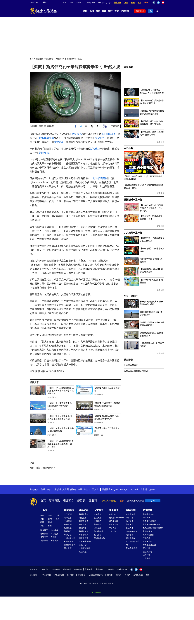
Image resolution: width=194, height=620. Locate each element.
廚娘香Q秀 (130, 538)
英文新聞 (117, 2)
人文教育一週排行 (133, 232)
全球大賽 (54, 540)
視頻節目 (39, 59)
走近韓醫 (112, 531)
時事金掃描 (83, 521)
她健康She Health (116, 518)
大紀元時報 (59, 575)
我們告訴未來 (148, 514)
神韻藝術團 (46, 575)
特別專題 (128, 360)
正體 (88, 2)
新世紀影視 (138, 575)
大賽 (71, 2)
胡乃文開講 (113, 521)
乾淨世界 (71, 575)
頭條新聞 (128, 67)
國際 (42, 515)
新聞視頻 (69, 510)
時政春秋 (82, 524)
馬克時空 (82, 545)
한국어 (152, 489)
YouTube (163, 2)
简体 (93, 2)
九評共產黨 (147, 531)
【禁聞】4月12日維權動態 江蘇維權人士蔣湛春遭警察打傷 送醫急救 (60, 391)
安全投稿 (88, 569)
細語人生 (82, 552)
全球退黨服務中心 (96, 575)
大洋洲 (65, 489)
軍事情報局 (83, 535)
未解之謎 (97, 514)
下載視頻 (115, 126)
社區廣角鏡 (68, 541)
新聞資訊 (54, 500)
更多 (148, 575)
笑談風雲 (97, 518)
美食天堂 (129, 524)
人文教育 (99, 510)
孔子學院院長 (108, 134)
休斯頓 (73, 489)
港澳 (50, 515)
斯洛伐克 (77, 134)
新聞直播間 (140, 11)
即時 (110, 11)
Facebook (154, 2)
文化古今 (97, 535)
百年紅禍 (146, 538)
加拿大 (50, 489)
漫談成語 (97, 528)
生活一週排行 (131, 296)
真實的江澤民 (148, 535)
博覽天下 (44, 537)
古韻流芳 (97, 521)
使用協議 (78, 569)
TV (151, 11)
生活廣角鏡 (130, 514)
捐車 (139, 2)
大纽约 (42, 489)
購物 (146, 2)
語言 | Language (104, 2)
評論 (42, 522)
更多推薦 (160, 193)
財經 (50, 522)
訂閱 (153, 501)
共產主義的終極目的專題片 (136, 371)
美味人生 (129, 528)
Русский (134, 489)
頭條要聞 (44, 530)
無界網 (127, 575)
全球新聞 (68, 514)
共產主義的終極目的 (151, 524)
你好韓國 (129, 521)
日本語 (143, 489)
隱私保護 (67, 569)
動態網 (118, 575)
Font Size (98, 126)
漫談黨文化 (147, 552)
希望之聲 (81, 575)
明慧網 (109, 575)
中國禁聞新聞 (70, 59)
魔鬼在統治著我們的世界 (153, 528)
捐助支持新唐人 (109, 501)
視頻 (91, 11)
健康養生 (114, 510)
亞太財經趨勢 (69, 545)
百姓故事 (146, 548)
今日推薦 (128, 148)
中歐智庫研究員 (45, 138)
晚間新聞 (68, 524)
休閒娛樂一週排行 (133, 199)
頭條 (98, 11)
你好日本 (129, 518)
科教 (50, 525)
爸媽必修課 (98, 531)
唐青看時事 (83, 538)
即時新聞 (44, 534)
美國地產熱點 (99, 538)
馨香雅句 (97, 524)
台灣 (50, 519)
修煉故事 (146, 555)
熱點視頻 (54, 530)
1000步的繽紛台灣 (132, 543)
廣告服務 (99, 569)
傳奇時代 (146, 518)
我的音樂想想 (131, 548)
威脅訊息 (59, 142)
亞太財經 (68, 548)
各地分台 (79, 2)
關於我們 (45, 569)
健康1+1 (112, 514)
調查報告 (100, 138)
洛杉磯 (57, 489)
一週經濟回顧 (69, 538)
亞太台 (95, 489)
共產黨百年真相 (131, 365)
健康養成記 (113, 524)
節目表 (81, 500)
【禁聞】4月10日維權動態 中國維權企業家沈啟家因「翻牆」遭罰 (60, 444)
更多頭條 (160, 142)
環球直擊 (68, 518)
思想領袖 (82, 528)
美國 (42, 519)
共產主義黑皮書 (149, 545)
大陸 (42, 525)
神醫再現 (112, 528)
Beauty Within (131, 531)
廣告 (126, 2)
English (114, 489)
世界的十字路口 (85, 541)
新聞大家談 (83, 514)
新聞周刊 (68, 531)
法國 (80, 489)
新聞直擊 (68, 528)
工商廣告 (146, 558)
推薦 (104, 11)
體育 (57, 519)
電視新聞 (49, 59)
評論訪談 (125, 11)
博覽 (117, 11)
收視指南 (56, 569)
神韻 (64, 2)
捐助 (133, 2)
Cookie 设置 (97, 593)
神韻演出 (44, 540)
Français (124, 489)
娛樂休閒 (131, 510)
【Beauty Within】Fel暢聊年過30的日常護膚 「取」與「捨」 (151, 208)
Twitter (158, 2)
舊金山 (87, 489)
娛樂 (57, 515)
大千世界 (129, 535)
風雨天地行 (147, 541)
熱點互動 (82, 518)
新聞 (85, 11)
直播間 (93, 500)
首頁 (31, 59)
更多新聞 (160, 226)
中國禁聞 (59, 59)
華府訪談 (68, 535)
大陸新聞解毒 (84, 548)
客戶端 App (122, 569)
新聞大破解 (83, 531)
